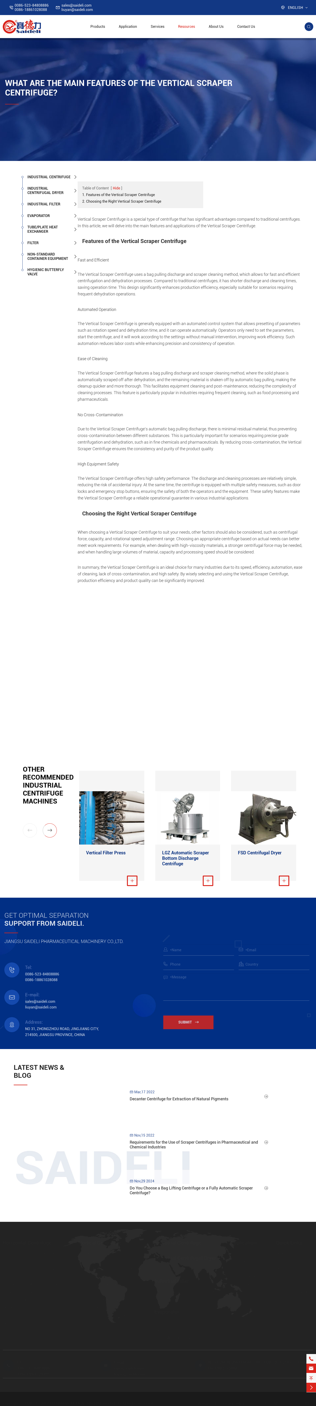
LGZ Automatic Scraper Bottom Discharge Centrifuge (185, 858)
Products (97, 26)
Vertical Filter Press (106, 852)
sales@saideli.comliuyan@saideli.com (77, 7)
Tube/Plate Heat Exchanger (42, 229)
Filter (33, 243)
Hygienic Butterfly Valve (45, 272)
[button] (50, 830)
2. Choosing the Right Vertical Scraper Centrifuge (121, 201)
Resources (186, 26)
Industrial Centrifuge (49, 177)
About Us (216, 26)
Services (157, 26)
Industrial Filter (43, 204)
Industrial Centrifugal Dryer (45, 190)
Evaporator (38, 216)
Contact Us (246, 26)
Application (128, 26)
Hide (116, 188)
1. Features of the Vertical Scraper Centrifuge (118, 195)
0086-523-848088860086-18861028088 (32, 7)
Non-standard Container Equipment (47, 256)
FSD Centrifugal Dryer (260, 852)
